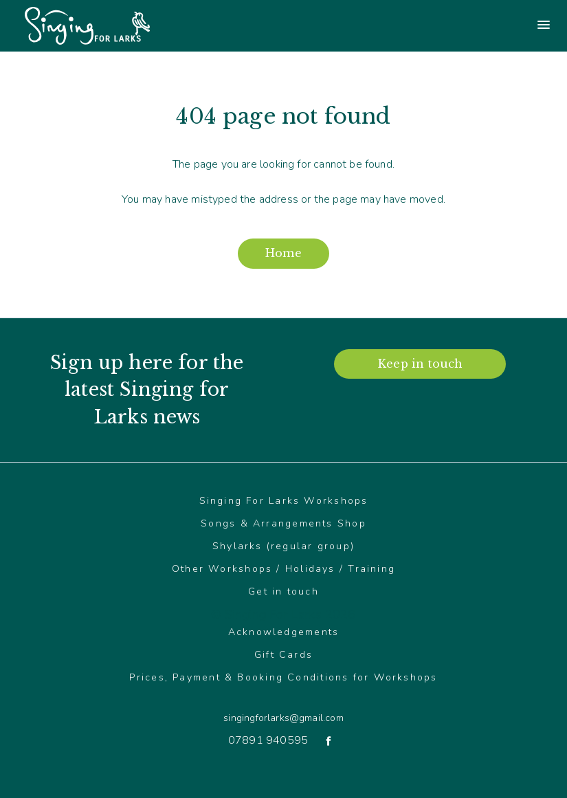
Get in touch (283, 591)
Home (283, 253)
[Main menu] (426, 26)
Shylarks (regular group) (283, 546)
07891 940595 (268, 740)
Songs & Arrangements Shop (283, 523)
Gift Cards (283, 654)
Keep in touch (420, 363)
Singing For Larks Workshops (283, 500)
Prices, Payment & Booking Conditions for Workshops (283, 677)
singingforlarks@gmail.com (283, 717)
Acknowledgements (284, 632)
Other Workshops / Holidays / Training (283, 568)
